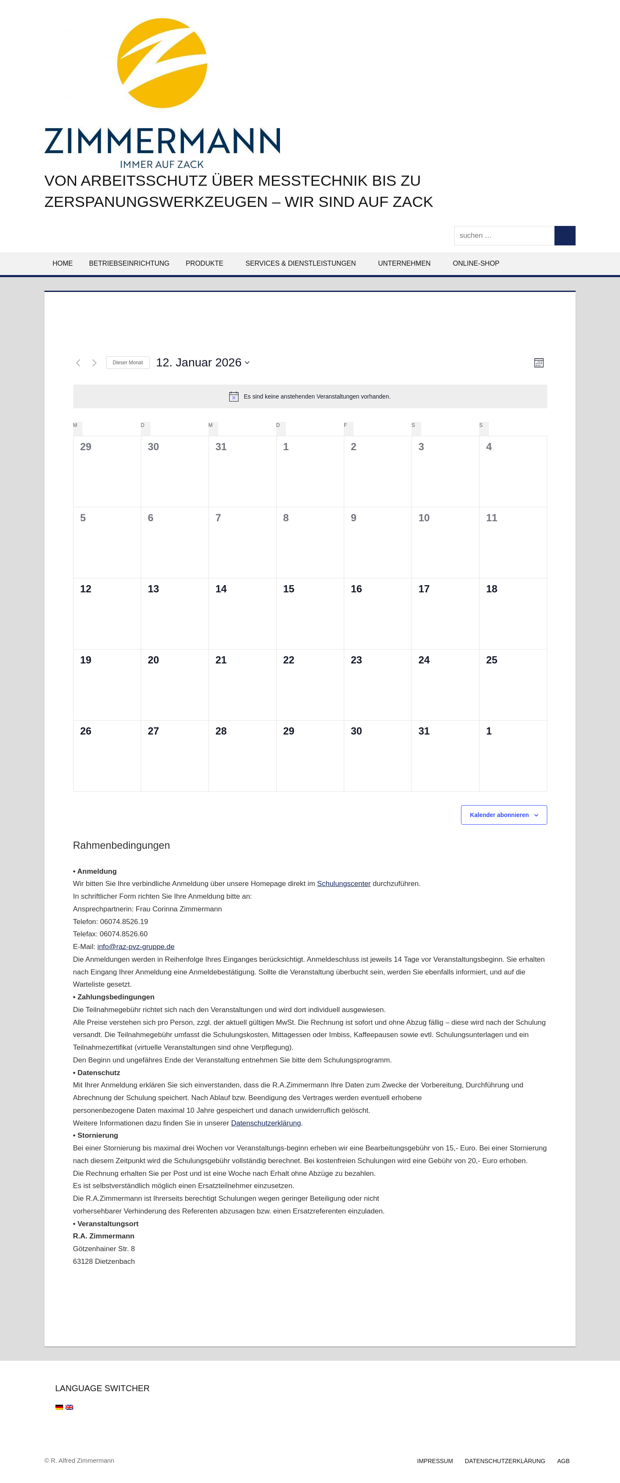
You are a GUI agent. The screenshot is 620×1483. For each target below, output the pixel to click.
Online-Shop (476, 263)
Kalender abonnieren (499, 815)
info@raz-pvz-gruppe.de (136, 947)
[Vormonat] (78, 363)
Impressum (435, 1461)
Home (62, 263)
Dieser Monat (128, 363)
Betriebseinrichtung (129, 263)
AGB (563, 1461)
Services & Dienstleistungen (305, 263)
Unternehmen (409, 263)
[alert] (310, 396)
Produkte (209, 263)
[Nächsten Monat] (95, 363)
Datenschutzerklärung (266, 1123)
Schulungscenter (344, 884)
